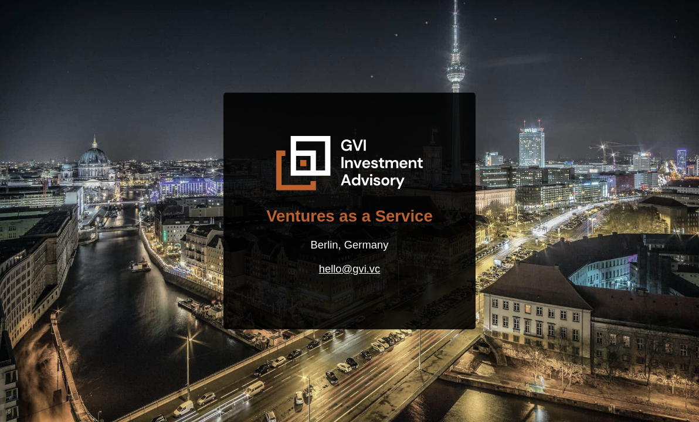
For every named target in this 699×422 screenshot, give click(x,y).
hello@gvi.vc (349, 269)
